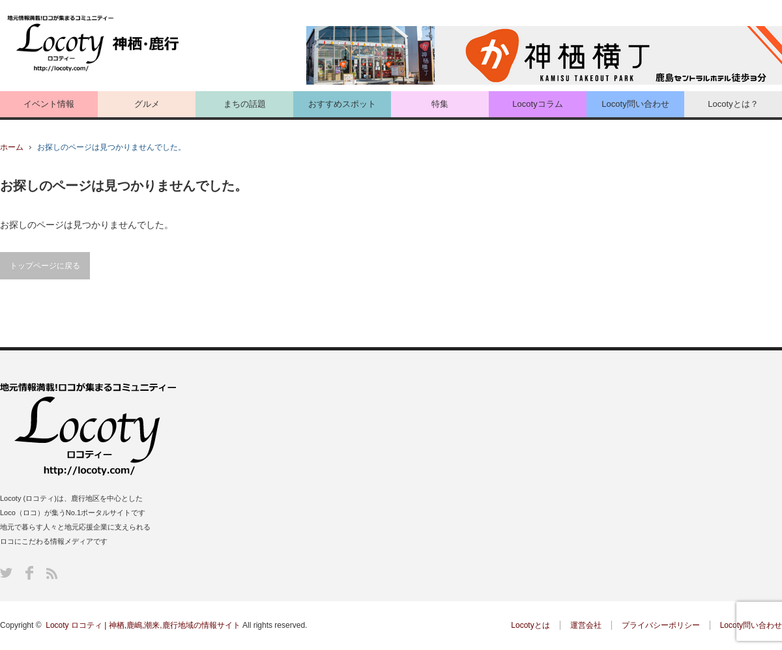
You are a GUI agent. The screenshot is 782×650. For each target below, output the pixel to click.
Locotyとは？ (733, 104)
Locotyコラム (537, 104)
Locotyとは (530, 625)
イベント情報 (48, 104)
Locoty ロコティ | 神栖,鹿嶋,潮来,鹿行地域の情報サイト (143, 625)
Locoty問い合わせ (635, 104)
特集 (439, 104)
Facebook (29, 573)
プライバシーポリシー (661, 625)
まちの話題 (245, 104)
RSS (51, 573)
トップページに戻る (45, 265)
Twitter (6, 573)
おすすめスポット (342, 104)
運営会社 (585, 625)
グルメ (147, 104)
